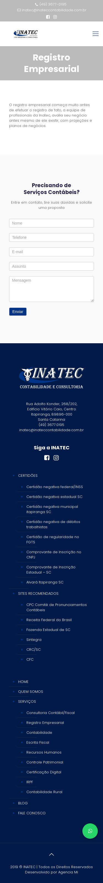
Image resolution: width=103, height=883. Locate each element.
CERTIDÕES (28, 475)
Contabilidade (39, 732)
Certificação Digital (43, 772)
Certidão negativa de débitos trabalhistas (53, 524)
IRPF (29, 782)
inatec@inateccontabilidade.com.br (54, 10)
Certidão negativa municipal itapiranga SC (52, 509)
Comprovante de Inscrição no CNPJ (53, 554)
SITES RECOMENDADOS (38, 593)
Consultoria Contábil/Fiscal (50, 712)
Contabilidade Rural (44, 792)
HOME (23, 681)
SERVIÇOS (27, 701)
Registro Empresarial (45, 722)
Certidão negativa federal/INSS (54, 486)
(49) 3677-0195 (53, 4)
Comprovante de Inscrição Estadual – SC (51, 569)
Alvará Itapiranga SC (44, 582)
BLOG (23, 803)
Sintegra (33, 639)
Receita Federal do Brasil (49, 619)
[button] (90, 831)
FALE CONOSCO (32, 813)
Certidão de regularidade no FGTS (52, 539)
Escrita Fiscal (37, 742)
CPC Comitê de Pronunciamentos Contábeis (56, 607)
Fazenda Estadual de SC (48, 629)
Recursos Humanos (44, 752)
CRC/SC (33, 649)
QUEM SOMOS (30, 691)
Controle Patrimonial (44, 762)
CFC (30, 659)
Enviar (17, 311)
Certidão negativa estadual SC (54, 496)
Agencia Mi (68, 872)
